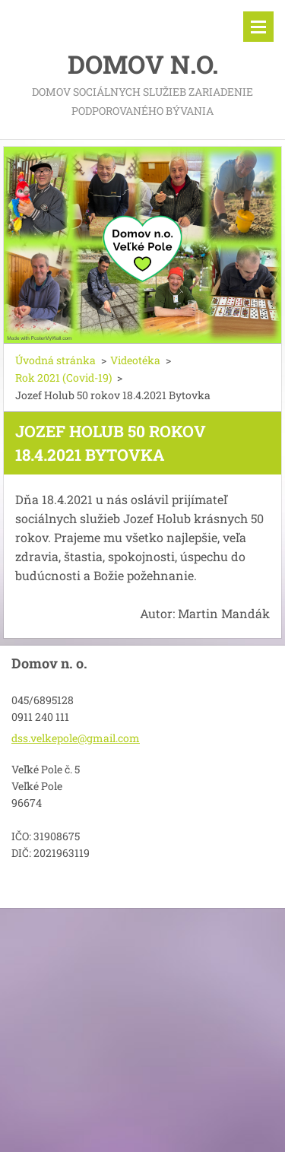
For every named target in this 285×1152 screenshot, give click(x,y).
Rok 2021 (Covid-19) (63, 377)
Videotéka (135, 360)
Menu (258, 26)
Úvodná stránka (55, 360)
